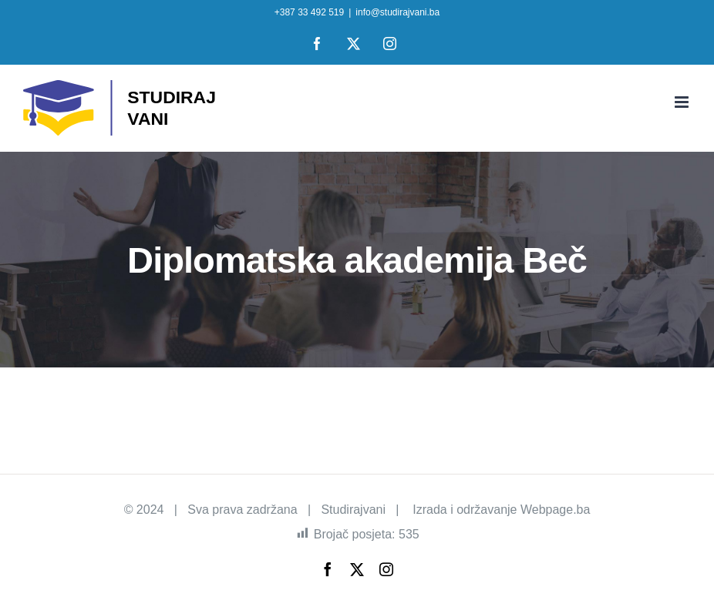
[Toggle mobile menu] (683, 102)
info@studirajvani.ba (397, 12)
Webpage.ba (555, 509)
